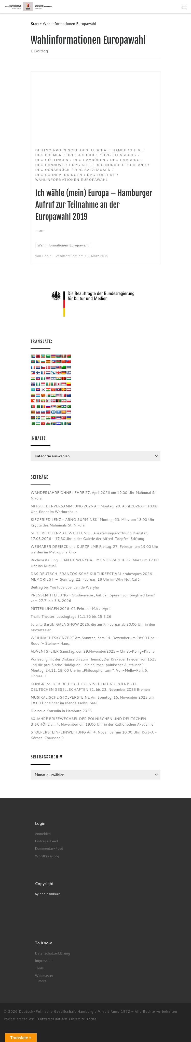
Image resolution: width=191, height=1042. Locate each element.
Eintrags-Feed (46, 841)
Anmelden (43, 833)
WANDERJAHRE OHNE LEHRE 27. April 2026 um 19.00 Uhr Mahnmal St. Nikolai (94, 495)
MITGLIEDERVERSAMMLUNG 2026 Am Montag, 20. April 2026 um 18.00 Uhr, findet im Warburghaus (94, 508)
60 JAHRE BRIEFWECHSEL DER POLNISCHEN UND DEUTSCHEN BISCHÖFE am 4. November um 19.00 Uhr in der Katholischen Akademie (92, 721)
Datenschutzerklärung (52, 953)
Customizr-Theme (83, 1019)
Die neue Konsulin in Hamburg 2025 (61, 710)
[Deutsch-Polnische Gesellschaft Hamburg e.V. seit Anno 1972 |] (28, 6)
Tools (39, 967)
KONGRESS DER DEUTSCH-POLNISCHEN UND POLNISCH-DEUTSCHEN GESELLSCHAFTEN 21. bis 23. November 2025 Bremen (90, 686)
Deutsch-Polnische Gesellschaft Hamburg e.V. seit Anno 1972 (74, 1011)
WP (31, 1019)
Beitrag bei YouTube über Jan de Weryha (65, 587)
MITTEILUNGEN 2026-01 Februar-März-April (71, 608)
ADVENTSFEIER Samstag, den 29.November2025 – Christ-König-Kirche (93, 651)
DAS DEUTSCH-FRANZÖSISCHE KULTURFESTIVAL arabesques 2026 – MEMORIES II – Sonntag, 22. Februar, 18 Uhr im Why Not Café (93, 576)
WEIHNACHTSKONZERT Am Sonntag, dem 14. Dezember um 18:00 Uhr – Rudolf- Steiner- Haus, (94, 640)
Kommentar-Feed (49, 848)
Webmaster (44, 975)
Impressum (43, 960)
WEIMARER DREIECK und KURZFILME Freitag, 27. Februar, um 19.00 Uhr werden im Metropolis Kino (94, 549)
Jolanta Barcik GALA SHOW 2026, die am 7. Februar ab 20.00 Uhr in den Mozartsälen (93, 627)
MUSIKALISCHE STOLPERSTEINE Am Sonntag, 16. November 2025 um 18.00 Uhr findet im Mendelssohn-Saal (92, 700)
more (42, 980)
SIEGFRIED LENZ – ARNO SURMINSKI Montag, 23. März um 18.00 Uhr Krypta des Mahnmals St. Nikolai (92, 522)
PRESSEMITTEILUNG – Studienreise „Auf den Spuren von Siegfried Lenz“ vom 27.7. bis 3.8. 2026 (93, 597)
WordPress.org (47, 856)
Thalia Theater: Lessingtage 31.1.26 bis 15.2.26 (71, 616)
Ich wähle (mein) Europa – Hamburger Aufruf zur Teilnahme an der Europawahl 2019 (94, 205)
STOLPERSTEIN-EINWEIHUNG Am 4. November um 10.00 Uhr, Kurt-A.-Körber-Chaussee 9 (94, 734)
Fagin (46, 256)
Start (35, 23)
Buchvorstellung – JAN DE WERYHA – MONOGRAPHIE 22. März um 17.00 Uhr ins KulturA (95, 562)
